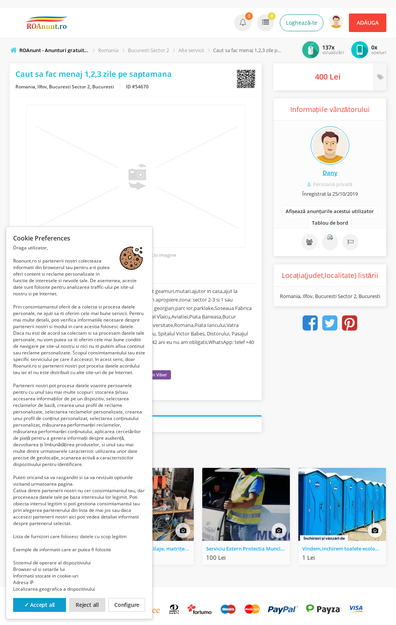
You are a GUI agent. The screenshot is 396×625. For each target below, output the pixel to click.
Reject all (87, 604)
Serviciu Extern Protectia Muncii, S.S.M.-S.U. (248, 548)
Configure (126, 604)
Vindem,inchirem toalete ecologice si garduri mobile (344, 548)
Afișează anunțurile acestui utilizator (330, 211)
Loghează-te (301, 22)
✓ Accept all (39, 604)
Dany (330, 172)
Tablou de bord (330, 222)
